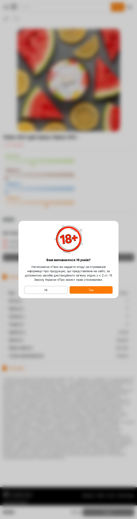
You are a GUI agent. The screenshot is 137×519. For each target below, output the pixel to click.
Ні (45, 290)
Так (91, 290)
